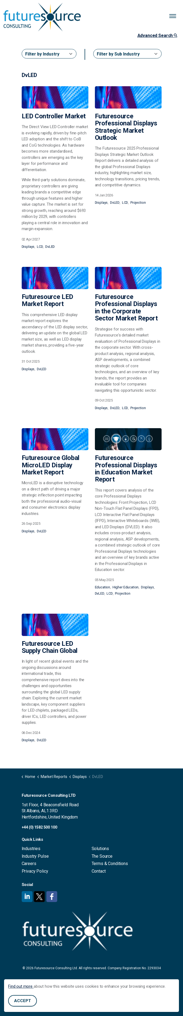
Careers (29, 863)
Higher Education (126, 587)
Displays (28, 247)
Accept (22, 1001)
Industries (31, 848)
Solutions (100, 848)
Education (102, 587)
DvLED (50, 247)
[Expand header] (175, 16)
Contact (99, 871)
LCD (40, 247)
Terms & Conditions (110, 863)
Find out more (21, 986)
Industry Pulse (35, 856)
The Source (102, 856)
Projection (138, 202)
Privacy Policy (35, 871)
